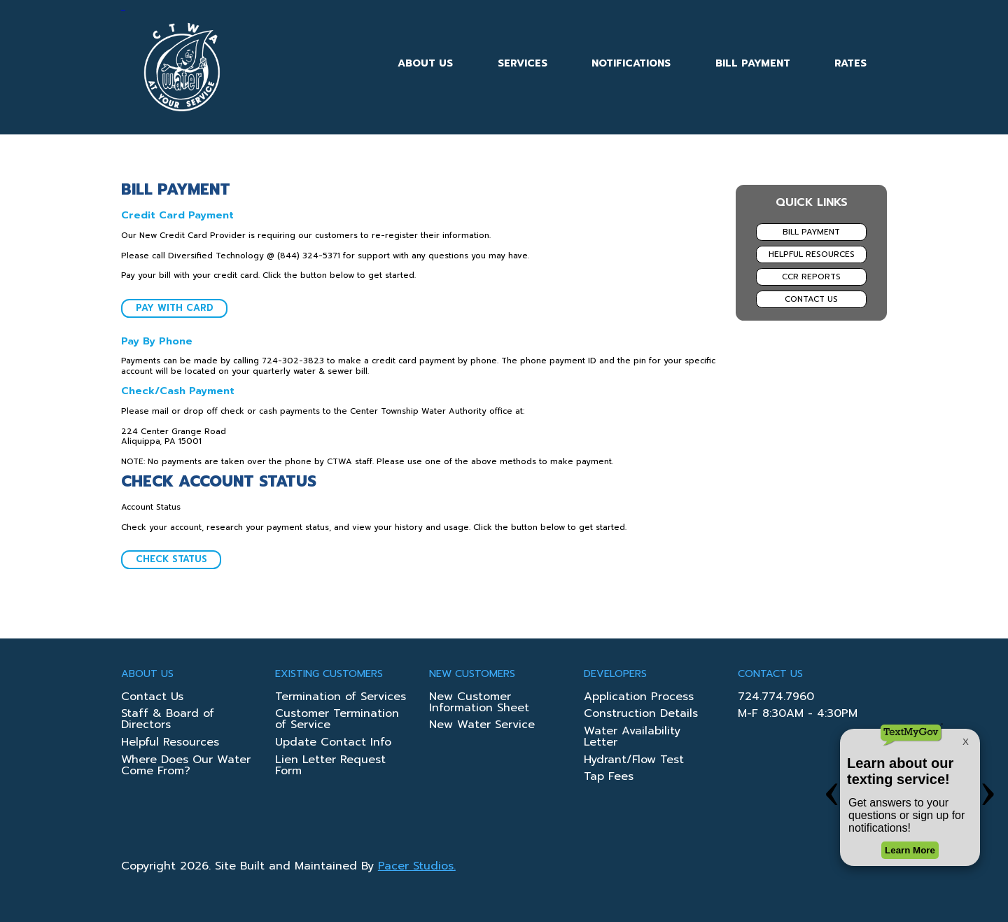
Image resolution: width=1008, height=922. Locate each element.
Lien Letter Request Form (330, 766)
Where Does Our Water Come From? (186, 766)
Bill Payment (752, 63)
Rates (850, 63)
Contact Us (811, 299)
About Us (425, 63)
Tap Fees (609, 778)
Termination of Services (340, 698)
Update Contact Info (333, 743)
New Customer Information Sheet (479, 703)
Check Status (171, 559)
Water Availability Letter (632, 737)
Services (522, 63)
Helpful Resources (812, 254)
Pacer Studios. (417, 866)
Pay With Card (175, 307)
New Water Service (482, 726)
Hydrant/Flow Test (634, 761)
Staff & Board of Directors (167, 720)
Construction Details (641, 715)
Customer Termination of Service (337, 720)
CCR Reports (811, 276)
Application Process (639, 698)
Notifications (631, 63)
